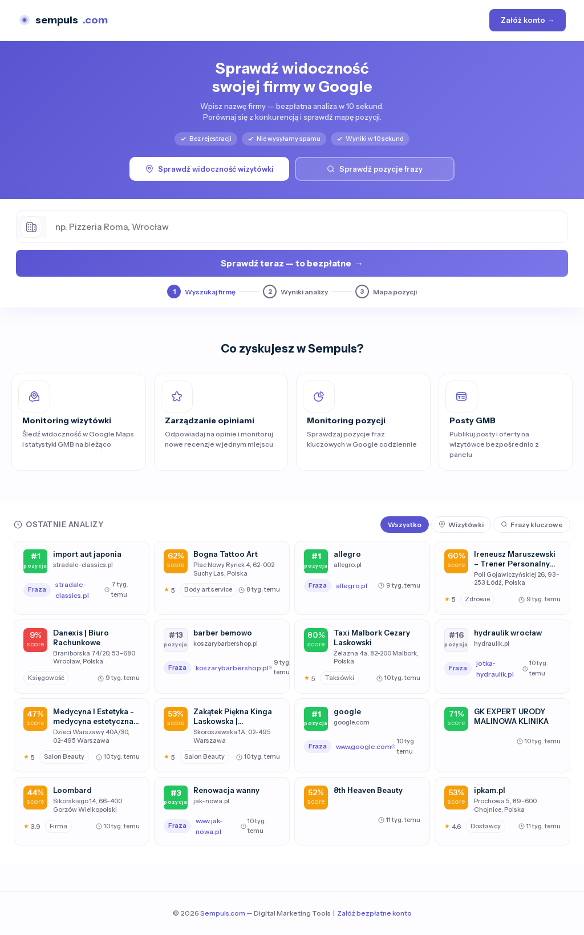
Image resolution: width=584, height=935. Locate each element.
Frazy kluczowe (532, 524)
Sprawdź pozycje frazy (375, 168)
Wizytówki (461, 524)
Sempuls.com (222, 913)
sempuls (63, 20)
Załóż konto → (527, 20)
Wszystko (404, 524)
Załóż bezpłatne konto (374, 913)
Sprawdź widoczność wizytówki (209, 168)
